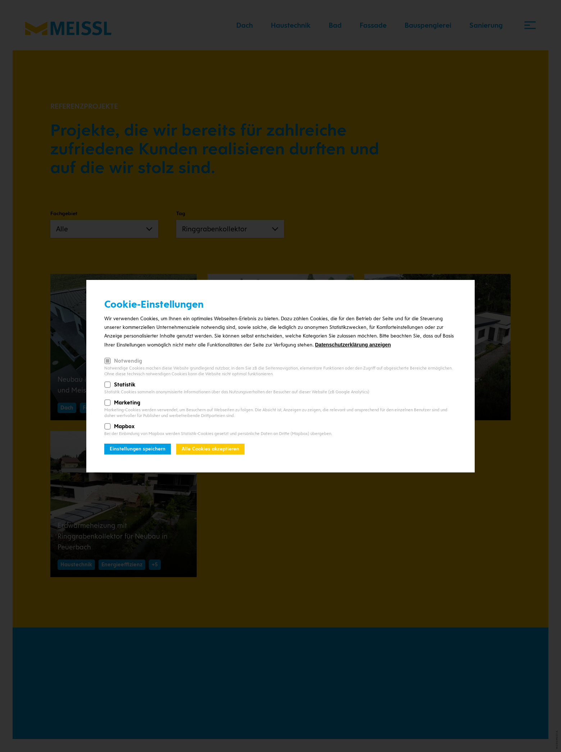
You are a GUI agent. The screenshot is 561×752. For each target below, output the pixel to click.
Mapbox (124, 426)
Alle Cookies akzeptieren (210, 449)
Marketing (127, 402)
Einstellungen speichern (137, 449)
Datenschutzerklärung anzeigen (353, 345)
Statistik (124, 384)
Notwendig (128, 361)
